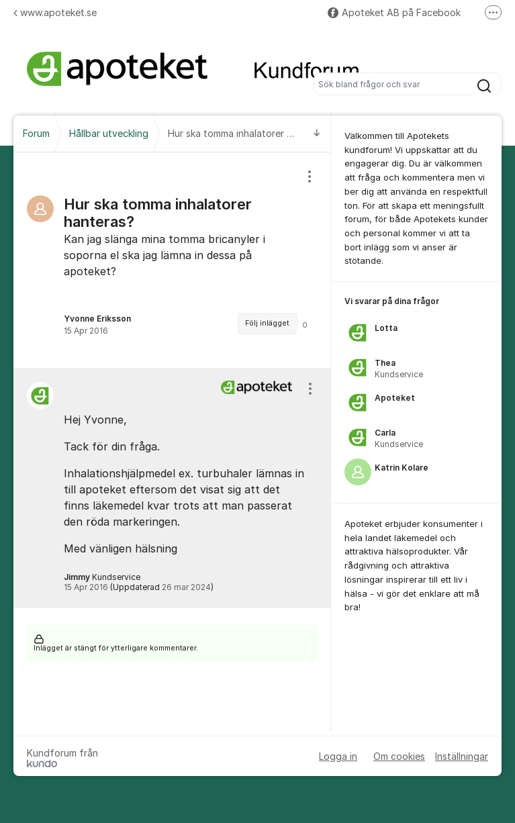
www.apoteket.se (55, 12)
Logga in (338, 756)
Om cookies (399, 756)
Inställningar (461, 756)
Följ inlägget (267, 323)
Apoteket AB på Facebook (394, 12)
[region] (172, 260)
